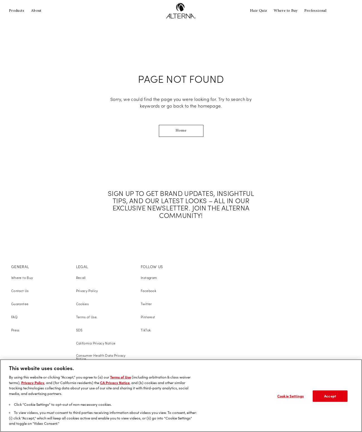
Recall (81, 278)
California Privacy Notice (96, 343)
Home (181, 131)
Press (15, 330)
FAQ (14, 317)
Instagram (149, 278)
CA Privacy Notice (115, 382)
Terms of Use (86, 317)
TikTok (146, 330)
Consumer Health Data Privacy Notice (101, 357)
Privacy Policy (87, 291)
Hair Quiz (258, 11)
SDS (79, 330)
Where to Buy (285, 11)
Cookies (82, 304)
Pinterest (148, 317)
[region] (181, 395)
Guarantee (19, 304)
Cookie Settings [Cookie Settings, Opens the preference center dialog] (290, 396)
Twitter (146, 304)
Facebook (148, 291)
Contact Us (20, 291)
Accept (330, 396)
